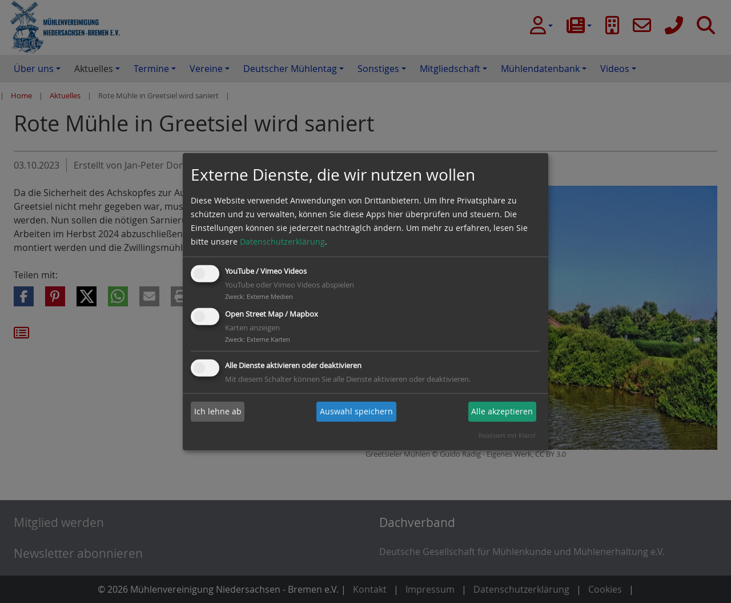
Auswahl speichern (356, 411)
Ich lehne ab (218, 411)
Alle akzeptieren (502, 411)
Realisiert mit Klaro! (507, 435)
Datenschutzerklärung (282, 241)
